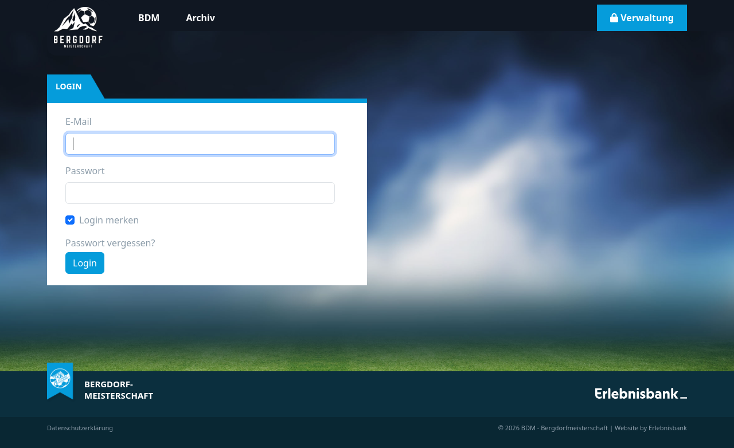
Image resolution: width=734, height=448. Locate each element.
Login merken (109, 220)
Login (85, 263)
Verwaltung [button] (642, 17)
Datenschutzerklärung (80, 427)
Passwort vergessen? (110, 243)
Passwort (85, 170)
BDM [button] (148, 17)
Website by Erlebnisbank (651, 427)
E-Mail (78, 121)
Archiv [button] (200, 17)
